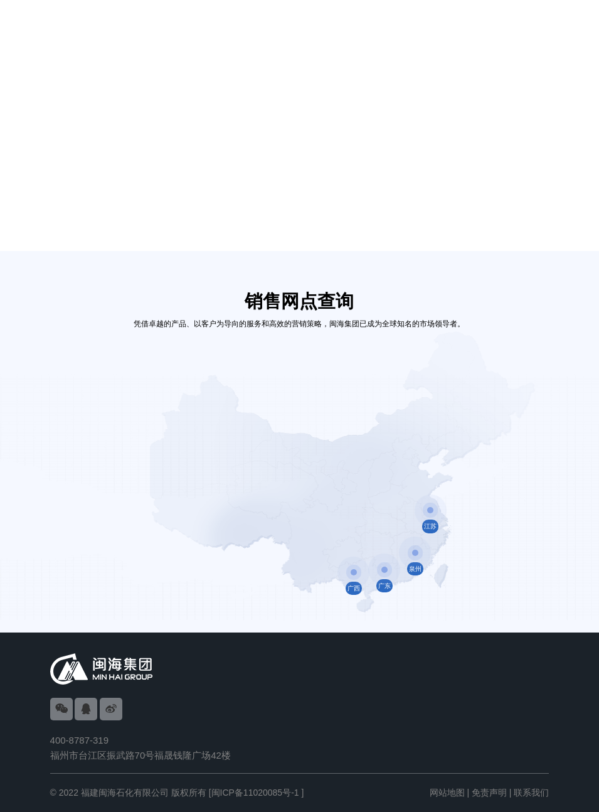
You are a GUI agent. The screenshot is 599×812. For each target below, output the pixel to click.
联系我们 (531, 793)
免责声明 (489, 793)
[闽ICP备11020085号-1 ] (256, 793)
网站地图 (447, 793)
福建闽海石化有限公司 (125, 793)
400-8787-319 (79, 740)
